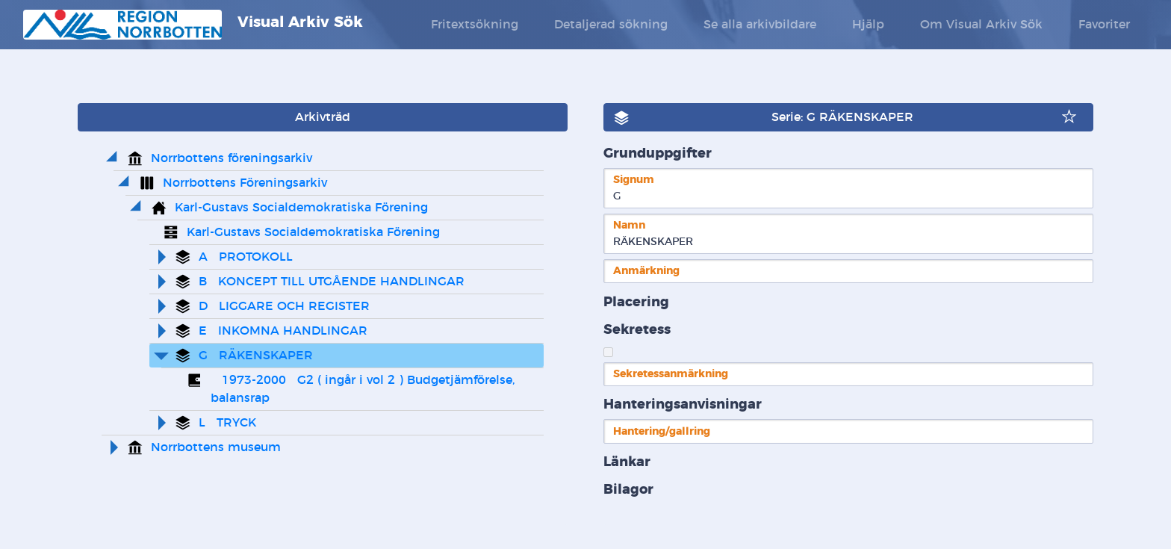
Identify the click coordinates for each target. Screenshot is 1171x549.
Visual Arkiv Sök (193, 25)
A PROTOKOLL (246, 257)
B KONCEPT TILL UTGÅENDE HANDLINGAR (332, 282)
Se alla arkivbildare (759, 25)
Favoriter (1104, 25)
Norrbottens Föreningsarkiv (245, 183)
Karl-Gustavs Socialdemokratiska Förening (301, 208)
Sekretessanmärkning (670, 373)
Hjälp (868, 25)
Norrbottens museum (216, 447)
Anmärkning (646, 270)
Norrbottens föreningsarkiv (231, 158)
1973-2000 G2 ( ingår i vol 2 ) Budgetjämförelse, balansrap (364, 389)
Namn (629, 225)
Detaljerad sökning (611, 25)
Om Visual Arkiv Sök (981, 25)
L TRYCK (227, 423)
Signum (633, 179)
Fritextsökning (474, 25)
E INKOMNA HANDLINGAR (283, 331)
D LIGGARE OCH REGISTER (284, 306)
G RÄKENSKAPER (256, 356)
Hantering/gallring (661, 431)
